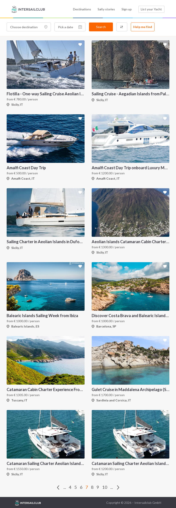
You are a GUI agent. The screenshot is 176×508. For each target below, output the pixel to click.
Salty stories (106, 9)
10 (104, 487)
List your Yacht (151, 9)
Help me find (142, 27)
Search (101, 27)
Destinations (82, 9)
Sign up (127, 9)
